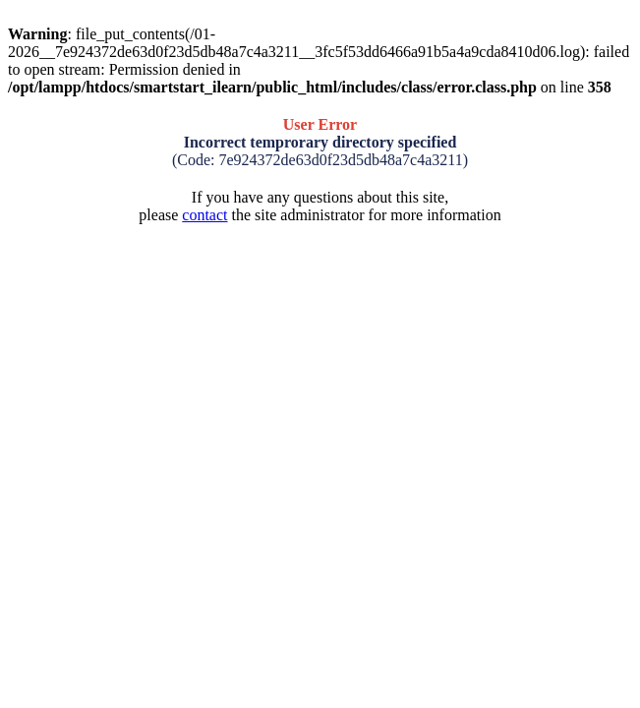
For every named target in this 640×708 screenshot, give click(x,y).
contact (204, 214)
